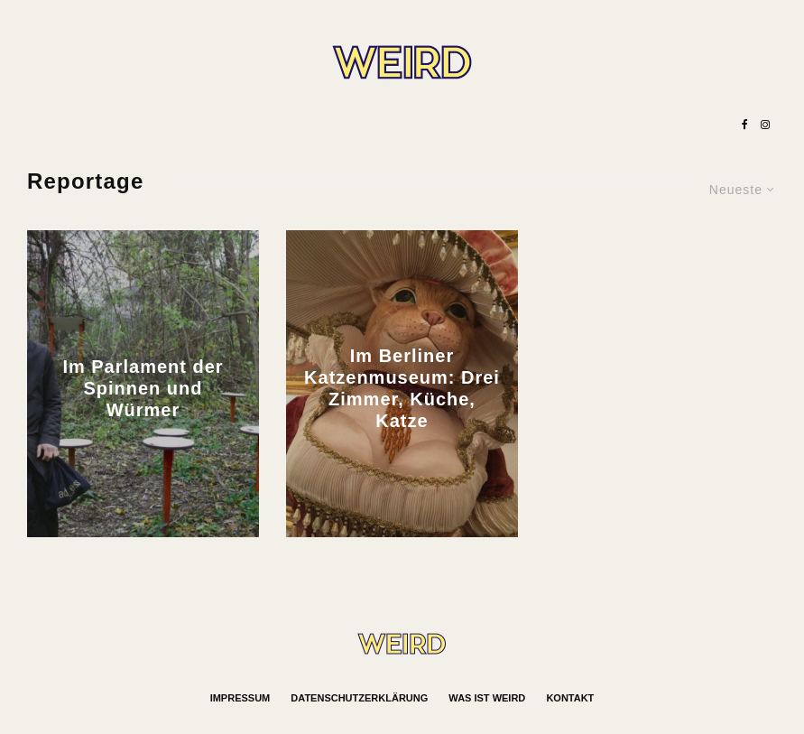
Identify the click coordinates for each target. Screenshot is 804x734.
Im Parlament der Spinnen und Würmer (142, 388)
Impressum (240, 697)
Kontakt (570, 697)
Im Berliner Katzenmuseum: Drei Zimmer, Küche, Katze (402, 388)
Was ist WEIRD (486, 697)
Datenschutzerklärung (359, 697)
